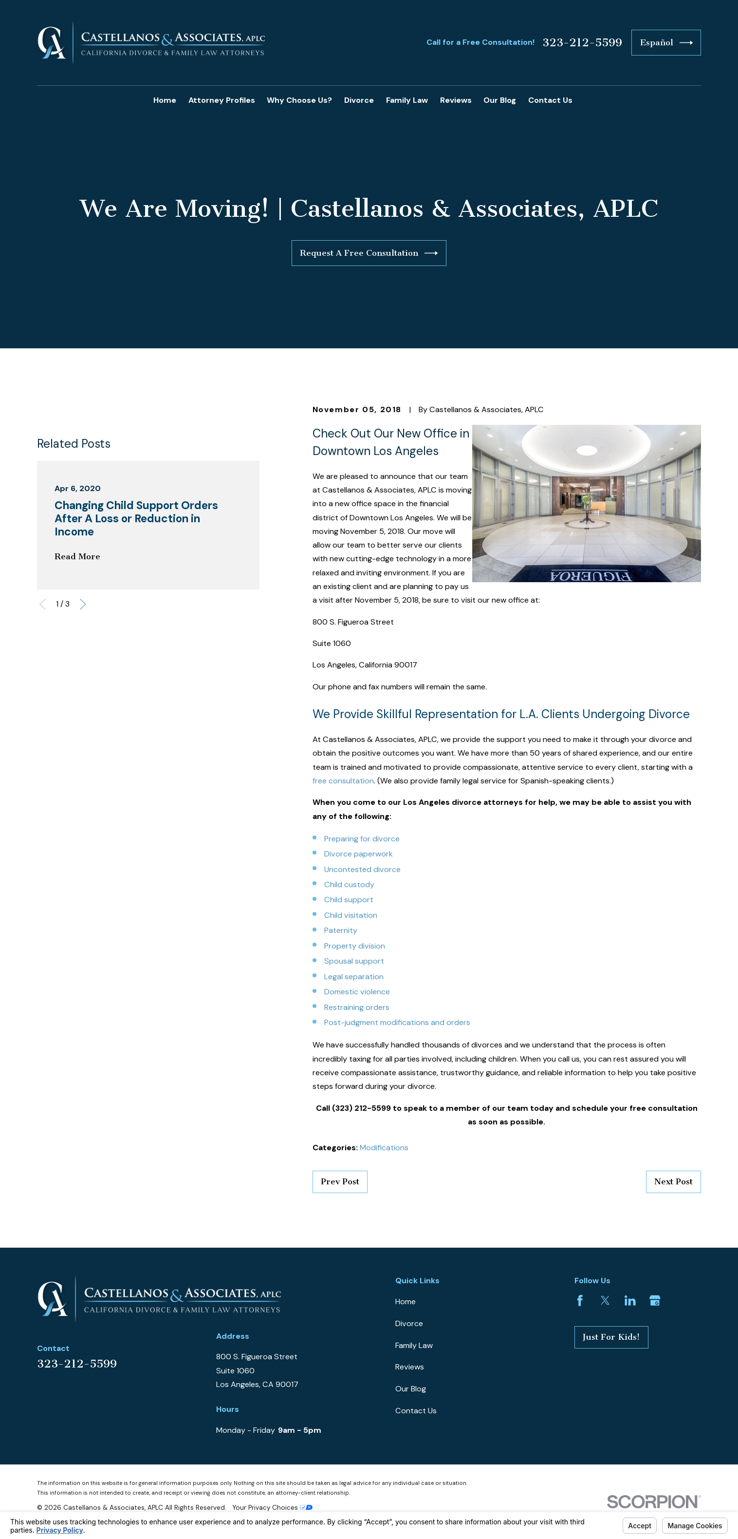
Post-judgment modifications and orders (397, 1022)
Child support (348, 899)
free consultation (343, 781)
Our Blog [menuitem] (499, 100)
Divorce (409, 1323)
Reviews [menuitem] (456, 100)
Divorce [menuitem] (359, 100)
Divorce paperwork (358, 854)
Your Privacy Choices (272, 1507)
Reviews (409, 1367)
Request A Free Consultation (369, 253)
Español (666, 42)
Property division (354, 946)
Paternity (340, 930)
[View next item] (83, 604)
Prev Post (340, 1181)
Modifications (384, 1147)
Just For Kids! (611, 1337)
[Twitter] (605, 1300)
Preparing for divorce (362, 839)
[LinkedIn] (630, 1300)
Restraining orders (356, 1007)
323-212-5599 (582, 43)
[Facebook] (580, 1300)
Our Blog (410, 1389)
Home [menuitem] (164, 100)
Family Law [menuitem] (407, 100)
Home (405, 1301)
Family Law (414, 1345)
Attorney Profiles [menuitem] (221, 100)
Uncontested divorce (362, 869)
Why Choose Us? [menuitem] (299, 100)
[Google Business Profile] (655, 1300)
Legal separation (354, 976)
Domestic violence (357, 992)
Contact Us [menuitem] (550, 100)
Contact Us (416, 1411)
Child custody (349, 884)
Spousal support (354, 961)
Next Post (673, 1181)
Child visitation (350, 915)
